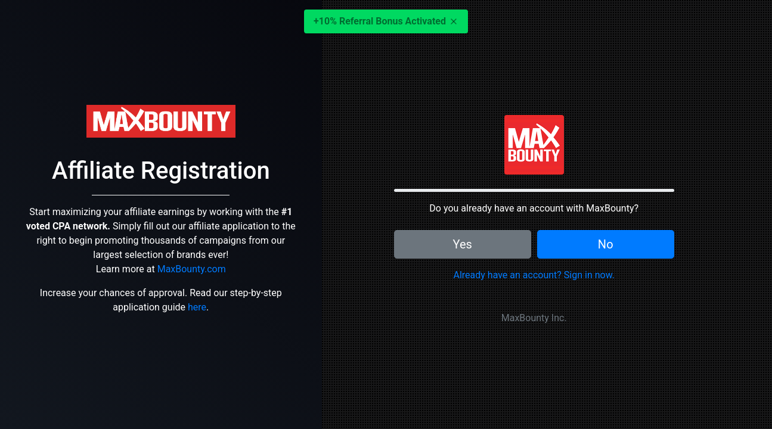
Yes (462, 244)
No (605, 244)
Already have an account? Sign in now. (533, 275)
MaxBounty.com (191, 269)
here (197, 307)
